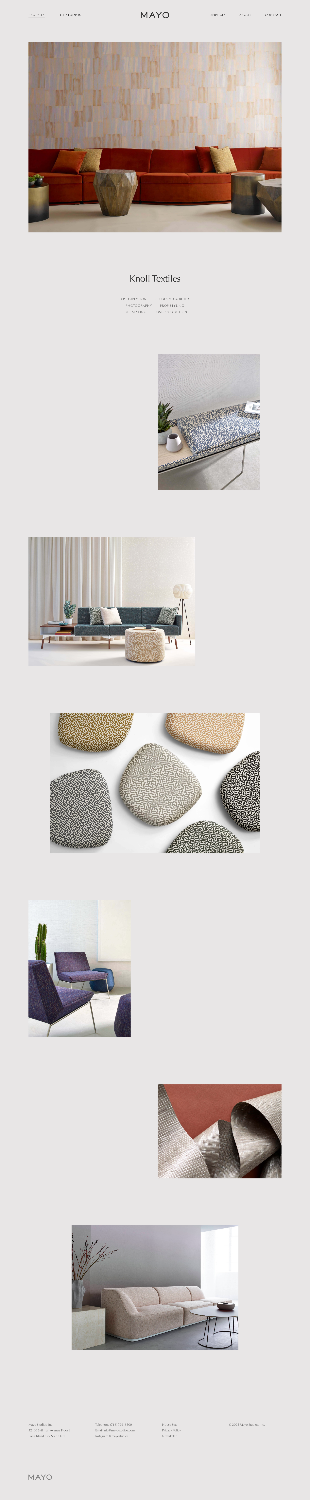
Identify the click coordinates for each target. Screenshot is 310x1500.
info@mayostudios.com (119, 1430)
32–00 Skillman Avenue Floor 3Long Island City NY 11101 (49, 1433)
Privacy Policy (171, 1430)
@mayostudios (118, 1436)
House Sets (169, 1424)
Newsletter (169, 1436)
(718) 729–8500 (121, 1424)
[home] (155, 15)
